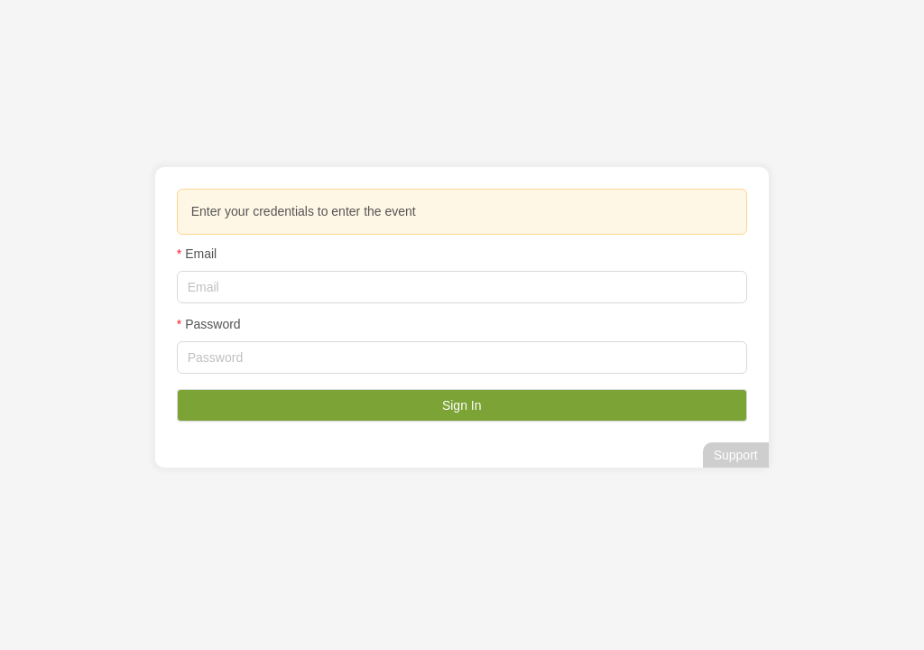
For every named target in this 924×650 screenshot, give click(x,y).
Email (201, 253)
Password (212, 324)
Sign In (462, 405)
